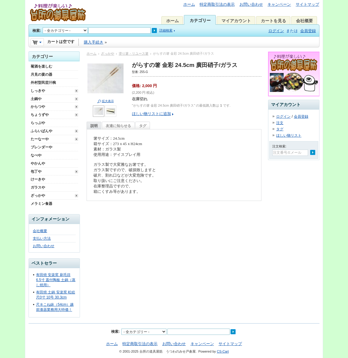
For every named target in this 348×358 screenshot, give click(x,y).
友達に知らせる (118, 126)
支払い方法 (42, 238)
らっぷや (38, 123)
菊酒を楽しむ (41, 66)
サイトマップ (307, 4)
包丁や (36, 171)
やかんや (38, 163)
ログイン (276, 31)
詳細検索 (165, 30)
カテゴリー (200, 20)
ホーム (189, 4)
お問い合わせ (251, 4)
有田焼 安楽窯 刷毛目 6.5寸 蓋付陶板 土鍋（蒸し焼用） (55, 280)
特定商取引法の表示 (217, 4)
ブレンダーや (41, 147)
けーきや (38, 179)
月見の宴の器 (41, 74)
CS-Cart (223, 351)
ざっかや (107, 53)
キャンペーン (279, 4)
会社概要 (304, 20)
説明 (94, 126)
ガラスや (38, 187)
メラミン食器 (41, 204)
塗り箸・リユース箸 (133, 53)
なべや (36, 155)
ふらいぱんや (41, 131)
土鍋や (36, 99)
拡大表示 (108, 101)
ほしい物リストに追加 (151, 113)
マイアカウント (236, 20)
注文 (279, 123)
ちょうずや (40, 115)
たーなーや (40, 139)
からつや (38, 107)
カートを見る (273, 20)
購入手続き (93, 42)
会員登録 (308, 31)
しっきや (38, 91)
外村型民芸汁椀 (43, 82)
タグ (142, 126)
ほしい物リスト (288, 135)
